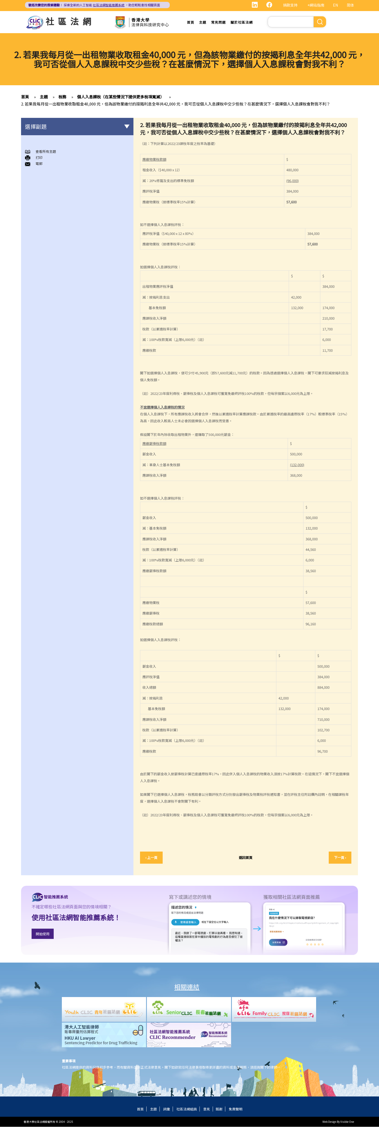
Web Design (329, 1122)
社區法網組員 (186, 1109)
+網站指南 (315, 5)
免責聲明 (235, 1109)
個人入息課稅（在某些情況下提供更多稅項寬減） (120, 96)
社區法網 (70, 21)
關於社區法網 (242, 22)
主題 (202, 22)
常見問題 (218, 22)
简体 (350, 5)
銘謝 (219, 1109)
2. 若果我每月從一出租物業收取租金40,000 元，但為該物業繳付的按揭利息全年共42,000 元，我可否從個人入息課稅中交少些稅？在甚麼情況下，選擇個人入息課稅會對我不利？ (175, 104)
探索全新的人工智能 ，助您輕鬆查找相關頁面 (94, 5)
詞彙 (166, 1109)
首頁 (190, 22)
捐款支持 (290, 5)
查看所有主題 (46, 151)
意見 (206, 1109)
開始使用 (42, 934)
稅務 (62, 96)
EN (335, 5)
